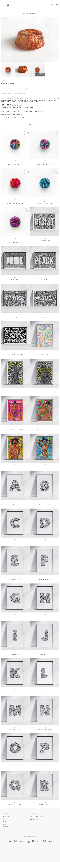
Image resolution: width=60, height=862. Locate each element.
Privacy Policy (35, 819)
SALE (22, 117)
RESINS (16, 117)
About (5, 824)
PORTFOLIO (6, 821)
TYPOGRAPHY (7, 816)
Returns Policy (35, 818)
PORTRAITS (6, 818)
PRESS (5, 823)
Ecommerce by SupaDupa (31, 852)
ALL (4, 819)
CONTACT (6, 826)
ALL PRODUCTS (6, 117)
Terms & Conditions (36, 816)
